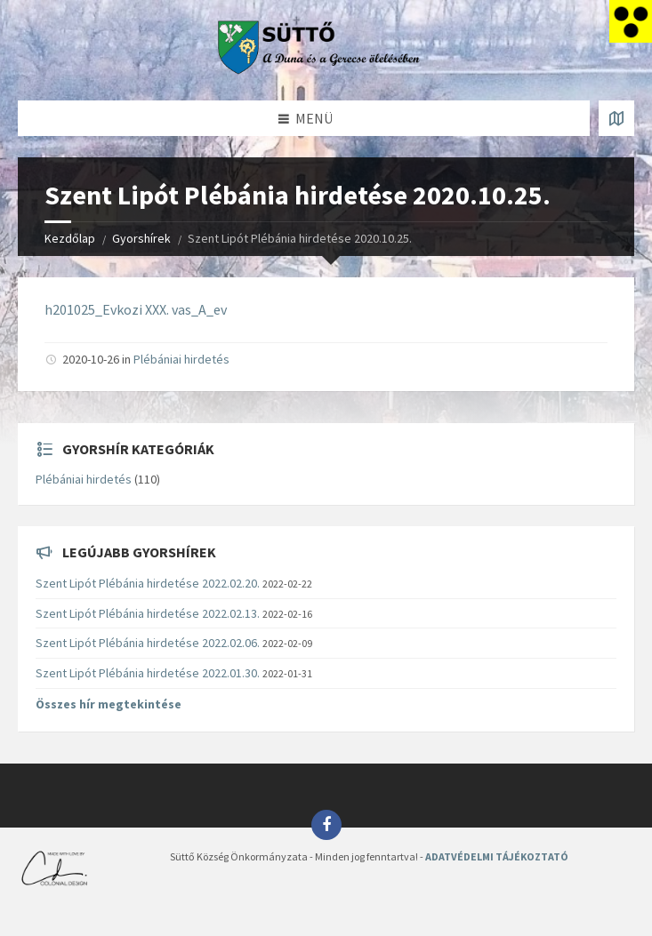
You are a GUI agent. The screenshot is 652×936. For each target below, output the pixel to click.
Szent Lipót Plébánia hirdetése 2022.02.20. (148, 583)
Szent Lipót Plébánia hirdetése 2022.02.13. (148, 613)
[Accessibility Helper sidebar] (630, 21)
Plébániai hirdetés (181, 359)
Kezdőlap (69, 238)
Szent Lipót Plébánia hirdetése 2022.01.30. (148, 673)
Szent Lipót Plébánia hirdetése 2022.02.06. (148, 643)
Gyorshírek (141, 238)
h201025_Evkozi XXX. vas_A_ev (135, 309)
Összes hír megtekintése (108, 704)
